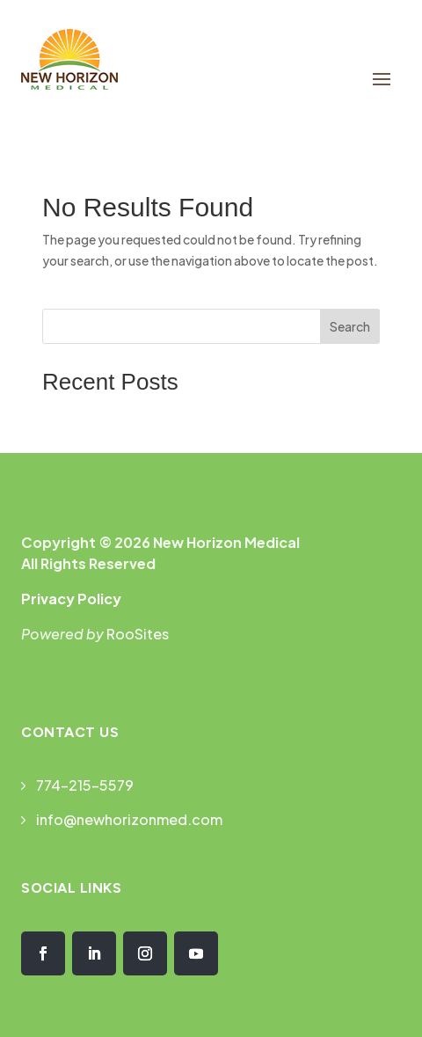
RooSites (137, 633)
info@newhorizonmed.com (129, 819)
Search (350, 326)
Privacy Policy (71, 598)
